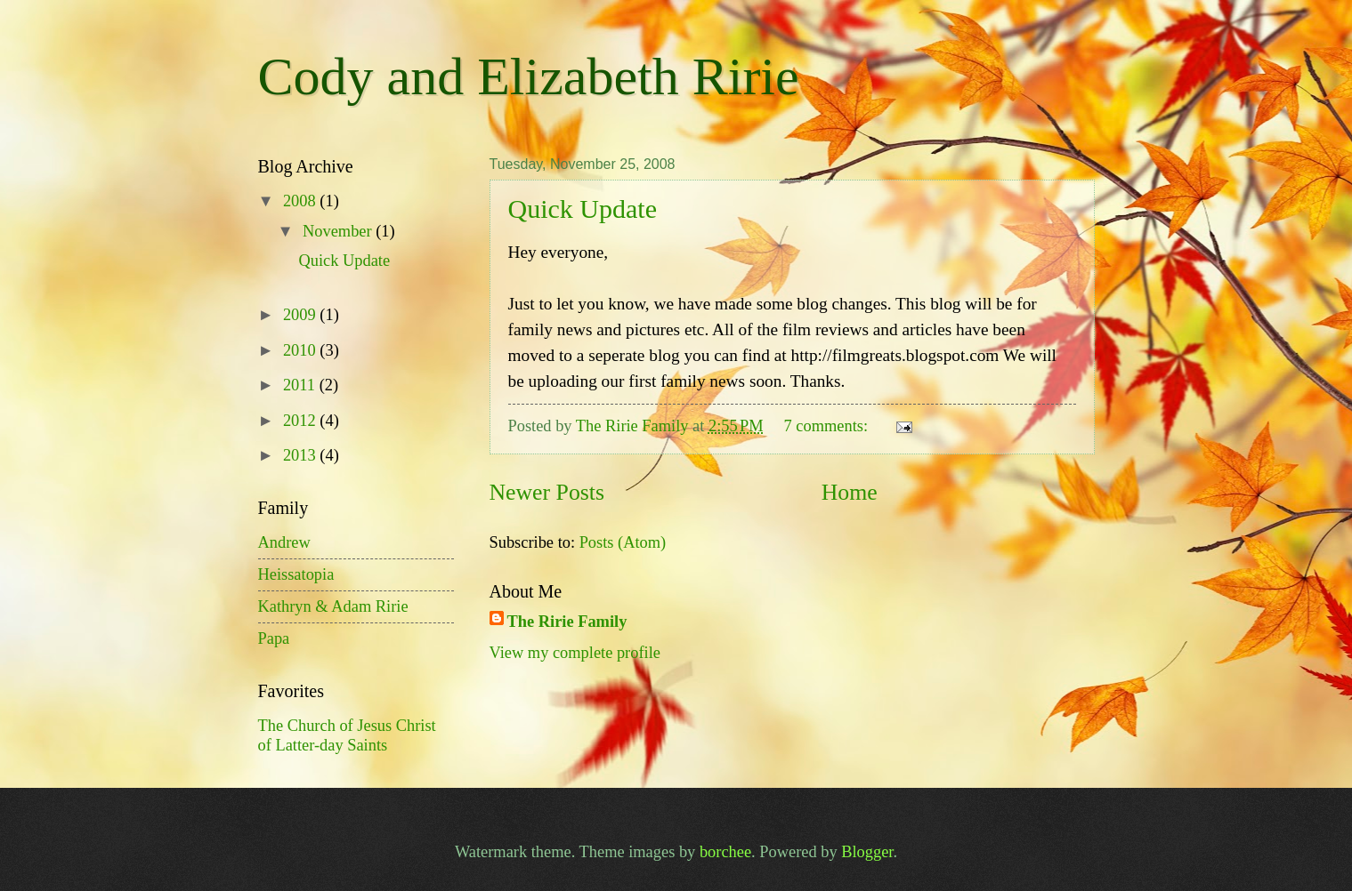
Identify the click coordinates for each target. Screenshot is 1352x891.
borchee (725, 852)
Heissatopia (296, 574)
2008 (301, 201)
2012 (301, 420)
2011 (301, 385)
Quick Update (582, 208)
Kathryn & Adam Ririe (333, 606)
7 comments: (828, 426)
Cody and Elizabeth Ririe (528, 76)
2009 (301, 315)
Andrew (284, 542)
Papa (274, 638)
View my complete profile (575, 653)
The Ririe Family (567, 621)
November (339, 231)
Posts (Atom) (623, 542)
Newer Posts (547, 492)
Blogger (867, 852)
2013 (301, 455)
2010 (301, 350)
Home (850, 492)
